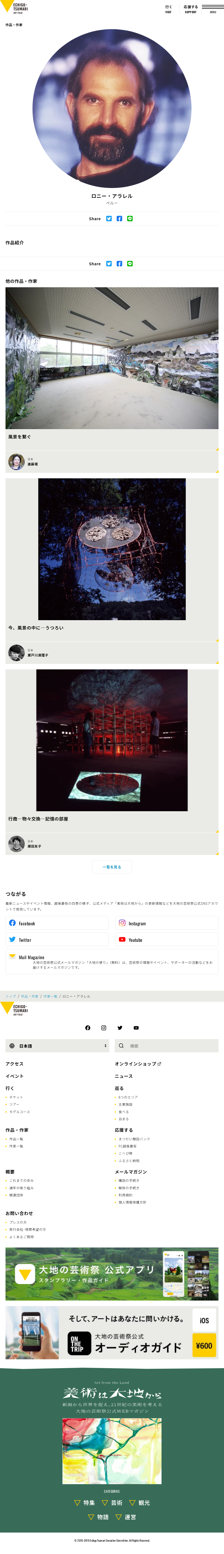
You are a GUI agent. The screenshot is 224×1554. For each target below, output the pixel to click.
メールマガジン (131, 1171)
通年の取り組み (21, 1187)
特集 (89, 1502)
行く (10, 1088)
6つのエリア (128, 1097)
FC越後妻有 (128, 1146)
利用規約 (126, 1195)
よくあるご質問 (21, 1236)
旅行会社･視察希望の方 (27, 1229)
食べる (124, 1111)
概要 (10, 1171)
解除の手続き (129, 1187)
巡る (119, 1088)
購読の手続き (129, 1180)
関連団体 (16, 1195)
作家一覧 (50, 996)
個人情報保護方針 (133, 1202)
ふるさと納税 (129, 1160)
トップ (11, 996)
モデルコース (19, 1111)
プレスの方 (18, 1222)
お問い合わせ (19, 1213)
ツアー (14, 1104)
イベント (15, 1076)
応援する (124, 1130)
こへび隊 (126, 1153)
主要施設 (126, 1104)
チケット (16, 1097)
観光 (144, 1502)
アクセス (15, 1063)
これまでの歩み (21, 1180)
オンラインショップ (135, 1063)
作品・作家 (14, 24)
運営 (130, 1517)
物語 (103, 1517)
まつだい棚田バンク (134, 1138)
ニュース (124, 1076)
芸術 (117, 1502)
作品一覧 (16, 1138)
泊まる (124, 1118)
